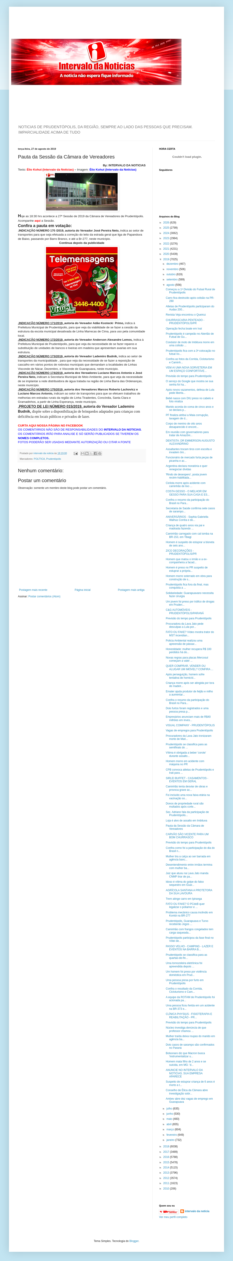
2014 (166, 1167)
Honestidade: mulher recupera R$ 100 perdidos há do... (188, 651)
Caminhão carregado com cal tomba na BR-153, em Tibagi (189, 535)
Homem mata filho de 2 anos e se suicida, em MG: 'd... (186, 1063)
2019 (166, 259)
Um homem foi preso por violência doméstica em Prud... (186, 973)
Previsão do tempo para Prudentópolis (188, 376)
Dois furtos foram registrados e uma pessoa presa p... (187, 710)
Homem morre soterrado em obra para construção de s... (189, 577)
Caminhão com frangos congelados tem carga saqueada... (189, 931)
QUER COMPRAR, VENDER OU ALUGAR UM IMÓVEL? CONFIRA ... (189, 667)
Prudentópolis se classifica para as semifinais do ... (186, 746)
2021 (166, 248)
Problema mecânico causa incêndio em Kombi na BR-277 (189, 914)
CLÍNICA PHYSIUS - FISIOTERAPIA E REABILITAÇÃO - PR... (189, 1015)
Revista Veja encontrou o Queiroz (186, 314)
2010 (166, 1188)
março (170, 1129)
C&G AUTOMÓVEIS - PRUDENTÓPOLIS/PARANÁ (185, 611)
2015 (166, 1162)
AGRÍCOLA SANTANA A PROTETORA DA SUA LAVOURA (189, 892)
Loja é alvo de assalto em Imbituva (186, 820)
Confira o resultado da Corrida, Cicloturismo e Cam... (184, 990)
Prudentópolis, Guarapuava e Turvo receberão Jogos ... (187, 922)
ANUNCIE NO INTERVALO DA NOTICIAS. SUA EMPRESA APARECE (184, 1073)
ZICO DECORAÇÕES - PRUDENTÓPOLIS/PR (181, 552)
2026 (166, 222)
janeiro (170, 1140)
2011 (166, 1183)
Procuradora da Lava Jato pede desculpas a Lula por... (184, 625)
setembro (172, 279)
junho (170, 1113)
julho (169, 1108)
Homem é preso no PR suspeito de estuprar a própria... (187, 569)
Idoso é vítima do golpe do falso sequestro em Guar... (185, 883)
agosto (170, 284)
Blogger (134, 1241)
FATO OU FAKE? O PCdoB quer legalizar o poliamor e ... (185, 905)
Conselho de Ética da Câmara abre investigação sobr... (187, 1092)
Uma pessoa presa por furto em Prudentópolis (185, 982)
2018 (166, 1146)
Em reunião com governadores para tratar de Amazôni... (187, 434)
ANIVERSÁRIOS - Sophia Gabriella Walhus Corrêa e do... (187, 518)
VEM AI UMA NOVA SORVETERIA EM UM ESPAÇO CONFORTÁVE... (189, 369)
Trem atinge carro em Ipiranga (184, 898)
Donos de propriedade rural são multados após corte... (185, 805)
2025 (166, 227)
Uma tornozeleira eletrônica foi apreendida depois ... (184, 965)
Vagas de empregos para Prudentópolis (189, 730)
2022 (166, 243)
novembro (172, 269)
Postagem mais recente (33, 590)
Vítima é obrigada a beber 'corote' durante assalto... (186, 754)
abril (169, 1124)
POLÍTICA (39, 458)
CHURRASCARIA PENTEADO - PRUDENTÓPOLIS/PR (185, 321)
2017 (166, 1151)
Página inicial (83, 590)
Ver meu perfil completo (173, 1217)
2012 (166, 1178)
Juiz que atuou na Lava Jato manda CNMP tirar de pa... (187, 875)
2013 (166, 1172)
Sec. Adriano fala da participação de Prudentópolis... (187, 813)
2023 (166, 238)
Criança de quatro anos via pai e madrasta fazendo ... (185, 527)
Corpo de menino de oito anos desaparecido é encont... (184, 425)
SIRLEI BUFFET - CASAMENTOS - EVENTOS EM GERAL (187, 780)
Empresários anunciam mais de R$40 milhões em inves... (188, 718)
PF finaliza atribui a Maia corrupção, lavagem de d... (187, 417)
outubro (171, 274)
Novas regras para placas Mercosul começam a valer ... (187, 659)
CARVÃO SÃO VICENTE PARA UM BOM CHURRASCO (187, 836)
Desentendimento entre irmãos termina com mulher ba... (189, 866)
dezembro (172, 263)
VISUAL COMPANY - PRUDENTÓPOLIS (190, 725)
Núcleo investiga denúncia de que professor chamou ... (186, 1029)
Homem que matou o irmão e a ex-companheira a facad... (186, 561)
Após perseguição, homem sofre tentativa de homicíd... (185, 676)
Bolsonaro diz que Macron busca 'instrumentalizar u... (185, 1055)
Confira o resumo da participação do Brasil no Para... (187, 501)
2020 (166, 254)
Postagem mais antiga (131, 590)
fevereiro (172, 1134)
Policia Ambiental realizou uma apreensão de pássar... (184, 642)
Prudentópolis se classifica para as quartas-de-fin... (186, 956)
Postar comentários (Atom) (44, 596)
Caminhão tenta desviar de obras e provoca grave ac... (187, 788)
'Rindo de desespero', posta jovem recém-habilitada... (186, 476)
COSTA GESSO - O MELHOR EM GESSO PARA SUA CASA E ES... (188, 493)
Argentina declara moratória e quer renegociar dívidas (186, 467)
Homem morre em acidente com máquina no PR (185, 763)
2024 (166, 233)
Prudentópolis (53, 458)
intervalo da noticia (43, 453)
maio (169, 1118)
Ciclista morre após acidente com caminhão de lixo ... (185, 484)
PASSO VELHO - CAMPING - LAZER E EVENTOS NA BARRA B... (189, 948)
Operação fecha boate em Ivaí (184, 328)
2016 (166, 1157)
